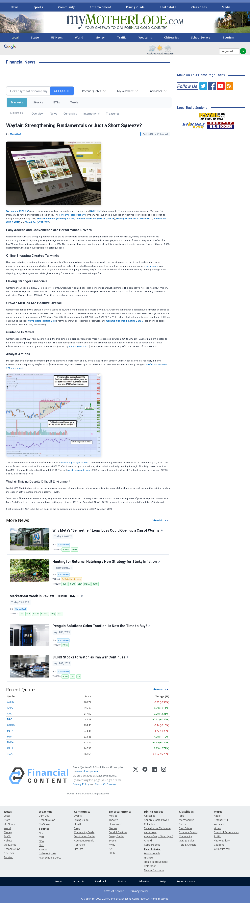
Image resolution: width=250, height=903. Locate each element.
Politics (8, 840)
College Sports (47, 853)
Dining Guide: (153, 811)
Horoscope (115, 824)
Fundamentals (152, 853)
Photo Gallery (222, 840)
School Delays (200, 37)
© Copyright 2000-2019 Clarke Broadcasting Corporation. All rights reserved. (125, 898)
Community (66, 7)
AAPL (10, 707)
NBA (41, 841)
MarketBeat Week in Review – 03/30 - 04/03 (46, 596)
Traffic (121, 37)
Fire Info (78, 849)
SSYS (95, 584)
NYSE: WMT (13, 222)
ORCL (10, 748)
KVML (112, 844)
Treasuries (112, 113)
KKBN (112, 853)
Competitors (34, 321)
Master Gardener (154, 870)
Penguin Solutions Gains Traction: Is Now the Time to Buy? (102, 626)
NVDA (10, 742)
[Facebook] (145, 775)
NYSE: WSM (137, 321)
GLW (80, 584)
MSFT (10, 736)
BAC (9, 719)
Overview (37, 113)
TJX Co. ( (73, 346)
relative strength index (79, 470)
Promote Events (188, 832)
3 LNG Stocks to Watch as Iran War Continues (91, 657)
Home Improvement (155, 861)
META (74, 549)
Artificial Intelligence (71, 579)
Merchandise (186, 820)
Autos (182, 824)
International (91, 113)
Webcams (145, 37)
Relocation (150, 866)
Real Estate (168, 7)
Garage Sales (186, 840)
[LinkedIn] (154, 775)
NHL (41, 845)
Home (58, 881)
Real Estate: (152, 849)
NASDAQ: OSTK (106, 218)
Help (163, 881)
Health (78, 824)
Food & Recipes (118, 832)
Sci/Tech (9, 853)
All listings (149, 815)
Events (78, 815)
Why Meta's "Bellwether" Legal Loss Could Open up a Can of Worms (108, 530)
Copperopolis (152, 844)
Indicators (155, 91)
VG (78, 676)
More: (218, 811)
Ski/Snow (44, 824)
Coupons (219, 844)
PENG (65, 645)
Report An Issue (186, 881)
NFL (41, 833)
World (79, 37)
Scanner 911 (221, 820)
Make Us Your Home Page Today (201, 75)
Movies (113, 815)
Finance (148, 857)
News (14, 7)
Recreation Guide (84, 840)
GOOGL (65, 549)
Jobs (181, 815)
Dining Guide (135, 7)
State (35, 37)
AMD (9, 713)
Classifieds (199, 7)
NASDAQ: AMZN (65, 218)
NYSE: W (24, 211)
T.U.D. (217, 836)
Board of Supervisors (226, 832)
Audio (217, 815)
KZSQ (112, 849)
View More (159, 520)
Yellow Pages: (222, 849)
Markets (17, 102)
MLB (41, 837)
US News (57, 37)
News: (8, 811)
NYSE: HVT (95, 211)
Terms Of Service (105, 784)
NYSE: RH (51, 321)
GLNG (65, 676)
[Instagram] (164, 775)
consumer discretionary (72, 215)
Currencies (70, 113)
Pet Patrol (80, 844)
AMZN (10, 702)
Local (15, 37)
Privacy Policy (81, 784)
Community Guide (84, 832)
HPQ (53, 614)
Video (217, 828)
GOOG (11, 725)
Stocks (38, 102)
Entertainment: (120, 811)
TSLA (9, 754)
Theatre (113, 820)
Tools (74, 102)
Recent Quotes (91, 91)
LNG (72, 676)
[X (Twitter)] (136, 775)
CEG (64, 584)
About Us (78, 881)
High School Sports (50, 857)
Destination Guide (84, 836)
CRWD (72, 584)
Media (226, 7)
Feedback (101, 881)
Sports (38, 7)
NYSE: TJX (83, 346)
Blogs (77, 828)
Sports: (44, 829)
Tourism (228, 37)
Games (113, 828)
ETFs (56, 102)
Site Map (122, 881)
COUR (35, 614)
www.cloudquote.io (87, 771)
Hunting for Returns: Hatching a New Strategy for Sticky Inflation (106, 562)
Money (100, 37)
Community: (82, 811)
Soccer (43, 849)
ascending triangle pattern (74, 462)
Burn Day (44, 815)
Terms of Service (113, 891)
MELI (60, 614)
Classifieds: (186, 811)
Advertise (143, 881)
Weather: (45, 811)
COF (28, 614)
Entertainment (100, 7)
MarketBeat (63, 545)
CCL (21, 614)
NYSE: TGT (43, 222)
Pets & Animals (187, 844)
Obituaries (171, 37)
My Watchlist (125, 91)
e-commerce (151, 266)
